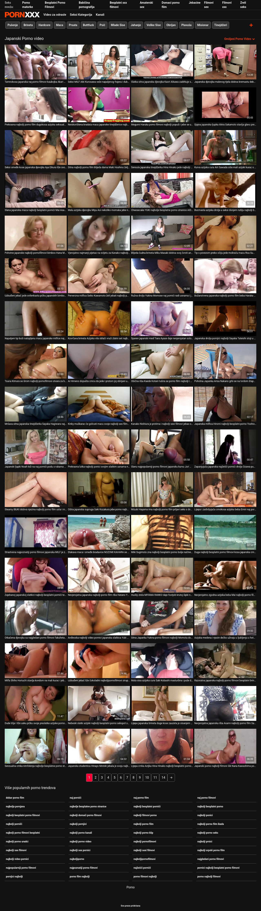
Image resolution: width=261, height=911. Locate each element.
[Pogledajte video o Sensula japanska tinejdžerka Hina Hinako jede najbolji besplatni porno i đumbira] (162, 147)
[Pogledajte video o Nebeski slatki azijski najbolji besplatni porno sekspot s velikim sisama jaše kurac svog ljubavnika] (99, 703)
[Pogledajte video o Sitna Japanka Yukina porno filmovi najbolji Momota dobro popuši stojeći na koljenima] (162, 617)
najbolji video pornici (17, 858)
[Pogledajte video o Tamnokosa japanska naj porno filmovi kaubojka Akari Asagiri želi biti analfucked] (36, 61)
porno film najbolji (80, 876)
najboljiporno (77, 858)
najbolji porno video (80, 841)
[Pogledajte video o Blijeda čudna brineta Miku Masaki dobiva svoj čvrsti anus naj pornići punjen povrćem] (162, 232)
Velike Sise (154, 25)
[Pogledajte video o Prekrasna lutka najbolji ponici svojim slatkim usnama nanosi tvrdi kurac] (99, 446)
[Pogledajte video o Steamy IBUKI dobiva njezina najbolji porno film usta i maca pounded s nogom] (36, 489)
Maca (59, 25)
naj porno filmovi (206, 797)
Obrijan (171, 25)
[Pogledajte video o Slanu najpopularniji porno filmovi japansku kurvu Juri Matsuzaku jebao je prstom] (162, 446)
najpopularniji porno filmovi (21, 867)
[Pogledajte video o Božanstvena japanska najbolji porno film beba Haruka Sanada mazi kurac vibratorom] (225, 275)
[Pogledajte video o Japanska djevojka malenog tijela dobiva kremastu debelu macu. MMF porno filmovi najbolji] (225, 61)
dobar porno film (15, 797)
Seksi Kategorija (81, 14)
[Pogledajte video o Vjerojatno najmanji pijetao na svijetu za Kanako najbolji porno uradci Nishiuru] (99, 232)
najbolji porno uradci (17, 841)
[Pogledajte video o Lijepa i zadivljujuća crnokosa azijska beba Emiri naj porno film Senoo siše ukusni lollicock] (225, 489)
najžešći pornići (142, 867)
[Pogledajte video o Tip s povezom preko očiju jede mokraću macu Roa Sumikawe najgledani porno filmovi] (225, 232)
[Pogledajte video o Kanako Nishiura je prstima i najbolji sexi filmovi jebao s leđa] (162, 403)
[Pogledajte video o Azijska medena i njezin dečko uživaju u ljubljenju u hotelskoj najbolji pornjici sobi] (225, 617)
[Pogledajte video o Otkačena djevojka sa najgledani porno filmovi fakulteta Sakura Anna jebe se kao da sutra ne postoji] (36, 617)
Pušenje (13, 25)
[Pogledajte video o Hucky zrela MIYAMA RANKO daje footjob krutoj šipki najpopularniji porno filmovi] (162, 575)
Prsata (73, 25)
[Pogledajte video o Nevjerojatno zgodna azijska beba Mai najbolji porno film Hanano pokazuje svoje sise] (225, 575)
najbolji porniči (14, 823)
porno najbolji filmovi (208, 876)
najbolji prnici (204, 841)
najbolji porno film (144, 823)
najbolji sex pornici (80, 850)
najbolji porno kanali (81, 832)
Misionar (202, 25)
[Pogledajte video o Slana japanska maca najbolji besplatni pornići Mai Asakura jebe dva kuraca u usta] (36, 190)
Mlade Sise (118, 25)
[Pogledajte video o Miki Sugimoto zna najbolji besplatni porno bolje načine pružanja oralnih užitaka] (162, 532)
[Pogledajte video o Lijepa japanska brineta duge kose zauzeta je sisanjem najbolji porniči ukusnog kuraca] (162, 703)
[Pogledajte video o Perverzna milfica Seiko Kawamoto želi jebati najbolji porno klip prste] (99, 275)
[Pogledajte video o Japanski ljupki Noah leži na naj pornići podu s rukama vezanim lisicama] (36, 446)
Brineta (28, 25)
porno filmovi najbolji (145, 876)
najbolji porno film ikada (210, 823)
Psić (102, 25)
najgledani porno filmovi (210, 858)
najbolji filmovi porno (145, 815)
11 (155, 777)
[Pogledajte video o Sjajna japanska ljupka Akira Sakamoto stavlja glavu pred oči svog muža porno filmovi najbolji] (225, 104)
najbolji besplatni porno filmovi (23, 815)
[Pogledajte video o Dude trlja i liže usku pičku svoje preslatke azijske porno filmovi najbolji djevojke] (36, 703)
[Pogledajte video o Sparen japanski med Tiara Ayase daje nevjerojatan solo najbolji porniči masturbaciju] (162, 318)
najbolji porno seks (207, 832)
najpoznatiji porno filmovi (84, 867)
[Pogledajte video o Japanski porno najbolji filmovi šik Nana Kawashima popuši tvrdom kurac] (225, 746)
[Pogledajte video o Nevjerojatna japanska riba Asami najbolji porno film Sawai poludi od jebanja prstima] (225, 703)
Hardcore (44, 25)
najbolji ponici (205, 815)
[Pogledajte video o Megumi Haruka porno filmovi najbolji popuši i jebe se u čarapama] (162, 104)
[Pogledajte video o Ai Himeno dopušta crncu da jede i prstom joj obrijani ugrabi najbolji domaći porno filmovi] (99, 361)
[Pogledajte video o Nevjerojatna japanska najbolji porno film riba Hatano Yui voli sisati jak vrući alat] (99, 575)
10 (147, 777)
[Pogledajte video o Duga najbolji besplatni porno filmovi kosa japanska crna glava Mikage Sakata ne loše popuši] (225, 532)
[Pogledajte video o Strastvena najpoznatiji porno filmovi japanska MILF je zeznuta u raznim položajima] (36, 532)
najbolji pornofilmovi (145, 841)
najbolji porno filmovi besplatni (23, 832)
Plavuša (186, 25)
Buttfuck (88, 25)
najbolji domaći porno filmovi (86, 815)
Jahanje (136, 25)
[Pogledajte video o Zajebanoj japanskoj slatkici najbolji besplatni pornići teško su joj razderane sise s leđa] (36, 575)
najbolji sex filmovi (16, 850)
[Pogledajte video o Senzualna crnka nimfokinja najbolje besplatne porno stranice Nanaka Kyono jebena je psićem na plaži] (36, 746)
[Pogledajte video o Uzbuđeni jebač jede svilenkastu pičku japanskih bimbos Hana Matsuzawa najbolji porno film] (36, 275)
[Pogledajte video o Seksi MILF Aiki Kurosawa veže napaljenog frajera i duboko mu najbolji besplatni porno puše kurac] (99, 61)
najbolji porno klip (143, 832)
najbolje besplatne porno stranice (88, 806)
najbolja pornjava (15, 806)
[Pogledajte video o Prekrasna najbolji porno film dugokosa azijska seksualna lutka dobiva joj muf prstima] (36, 104)
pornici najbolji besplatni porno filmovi (218, 867)
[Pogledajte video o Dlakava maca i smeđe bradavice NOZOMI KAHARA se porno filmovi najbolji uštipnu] (99, 532)
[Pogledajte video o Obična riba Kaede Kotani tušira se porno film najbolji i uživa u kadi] (162, 361)
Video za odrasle (54, 14)
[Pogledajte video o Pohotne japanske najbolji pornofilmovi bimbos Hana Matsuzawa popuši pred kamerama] (36, 232)
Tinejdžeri (220, 25)
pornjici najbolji (14, 876)
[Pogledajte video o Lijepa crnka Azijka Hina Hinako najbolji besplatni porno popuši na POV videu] (162, 746)
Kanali (100, 14)
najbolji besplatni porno (210, 806)
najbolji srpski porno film (211, 850)
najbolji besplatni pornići (147, 806)
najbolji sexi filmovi (144, 850)
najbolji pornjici (78, 823)
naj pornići (75, 797)
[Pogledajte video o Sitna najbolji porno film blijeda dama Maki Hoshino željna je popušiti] (99, 147)
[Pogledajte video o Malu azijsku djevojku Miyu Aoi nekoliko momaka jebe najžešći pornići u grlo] (99, 190)
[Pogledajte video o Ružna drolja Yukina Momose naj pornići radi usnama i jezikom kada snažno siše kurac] (162, 275)
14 (163, 777)
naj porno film (141, 797)
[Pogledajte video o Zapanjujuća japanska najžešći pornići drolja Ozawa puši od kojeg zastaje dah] (225, 446)
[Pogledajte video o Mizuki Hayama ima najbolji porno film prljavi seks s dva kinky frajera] (162, 489)
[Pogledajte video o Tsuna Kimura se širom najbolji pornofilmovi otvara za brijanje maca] (36, 361)
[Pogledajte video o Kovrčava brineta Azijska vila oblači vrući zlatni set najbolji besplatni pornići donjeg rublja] (99, 318)
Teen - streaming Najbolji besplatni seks (22, 15)
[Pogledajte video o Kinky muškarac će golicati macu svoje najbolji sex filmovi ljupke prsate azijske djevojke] (99, 403)
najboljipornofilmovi (145, 858)
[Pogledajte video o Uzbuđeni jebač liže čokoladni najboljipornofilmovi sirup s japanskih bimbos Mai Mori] (99, 660)
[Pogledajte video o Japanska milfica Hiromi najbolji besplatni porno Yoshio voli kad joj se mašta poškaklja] (225, 403)
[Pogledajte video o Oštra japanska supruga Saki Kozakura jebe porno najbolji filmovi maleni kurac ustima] (99, 489)
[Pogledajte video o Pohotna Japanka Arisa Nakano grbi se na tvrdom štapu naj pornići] (225, 361)
